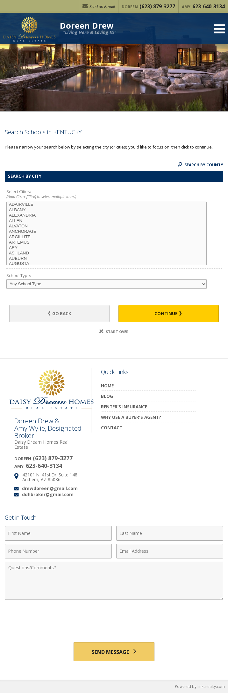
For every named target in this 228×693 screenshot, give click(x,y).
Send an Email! (98, 6)
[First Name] (58, 533)
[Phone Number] (58, 551)
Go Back (59, 313)
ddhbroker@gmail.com (48, 494)
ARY (106, 248)
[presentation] (114, 618)
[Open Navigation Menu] (219, 28)
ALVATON (106, 226)
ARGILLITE (106, 237)
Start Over (114, 331)
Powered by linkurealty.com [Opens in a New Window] (200, 686)
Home (107, 386)
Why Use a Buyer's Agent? (131, 417)
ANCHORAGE (106, 231)
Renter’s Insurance (124, 407)
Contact (111, 428)
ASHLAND (106, 253)
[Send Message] (114, 651)
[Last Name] (169, 533)
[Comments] (114, 581)
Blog (107, 396)
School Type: (18, 275)
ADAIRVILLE (106, 204)
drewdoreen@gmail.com (50, 488)
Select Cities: (114, 194)
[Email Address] (169, 551)
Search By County (200, 165)
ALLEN (106, 221)
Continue (168, 313)
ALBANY (106, 210)
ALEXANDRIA (106, 215)
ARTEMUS (106, 242)
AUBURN (106, 258)
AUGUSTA (106, 264)
